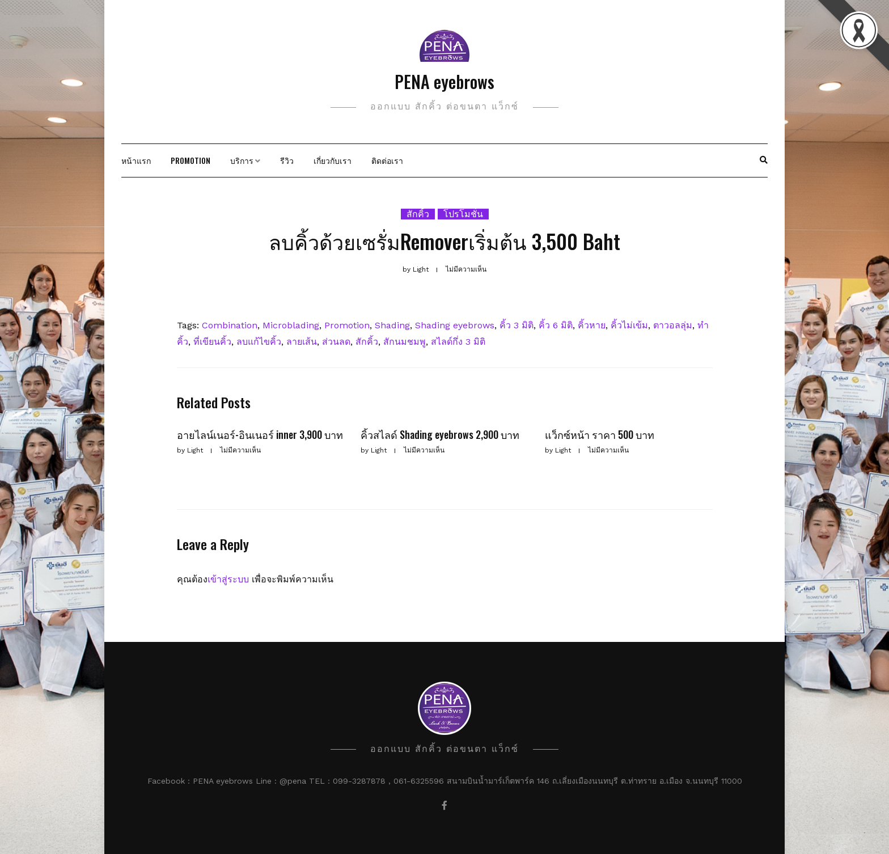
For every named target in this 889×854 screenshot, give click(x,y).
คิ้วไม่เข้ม (629, 325)
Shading (392, 325)
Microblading (291, 325)
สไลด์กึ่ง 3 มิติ (458, 341)
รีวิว (287, 160)
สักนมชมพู (404, 341)
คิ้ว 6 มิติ (556, 325)
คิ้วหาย (592, 325)
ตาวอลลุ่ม (672, 325)
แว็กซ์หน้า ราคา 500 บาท (599, 434)
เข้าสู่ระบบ (228, 579)
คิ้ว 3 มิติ (516, 325)
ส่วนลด (336, 341)
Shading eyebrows (454, 325)
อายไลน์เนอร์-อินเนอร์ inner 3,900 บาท (260, 434)
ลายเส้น (301, 341)
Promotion (190, 160)
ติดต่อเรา (387, 160)
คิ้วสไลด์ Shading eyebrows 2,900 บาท (440, 434)
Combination (229, 325)
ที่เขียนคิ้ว (212, 341)
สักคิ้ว (418, 214)
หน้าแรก (136, 160)
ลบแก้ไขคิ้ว (258, 341)
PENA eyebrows (444, 81)
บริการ (241, 160)
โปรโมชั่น (463, 214)
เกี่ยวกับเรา (333, 160)
